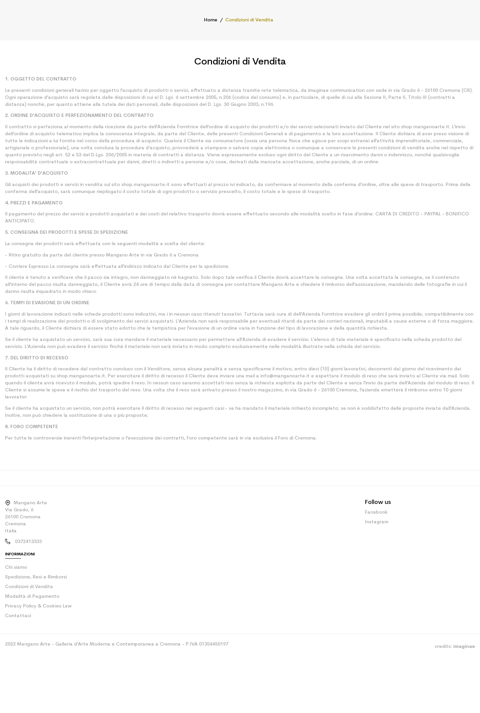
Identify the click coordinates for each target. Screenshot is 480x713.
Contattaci (15, 648)
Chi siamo (15, 599)
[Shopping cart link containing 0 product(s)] (470, 27)
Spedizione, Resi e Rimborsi (34, 609)
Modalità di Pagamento (29, 628)
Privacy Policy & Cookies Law (35, 638)
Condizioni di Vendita (27, 618)
